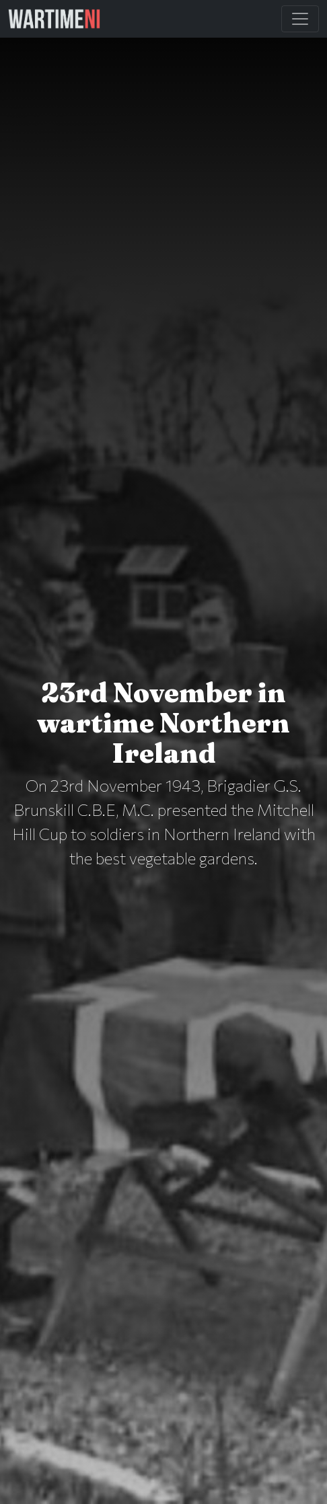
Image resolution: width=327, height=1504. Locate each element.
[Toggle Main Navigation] (300, 18)
